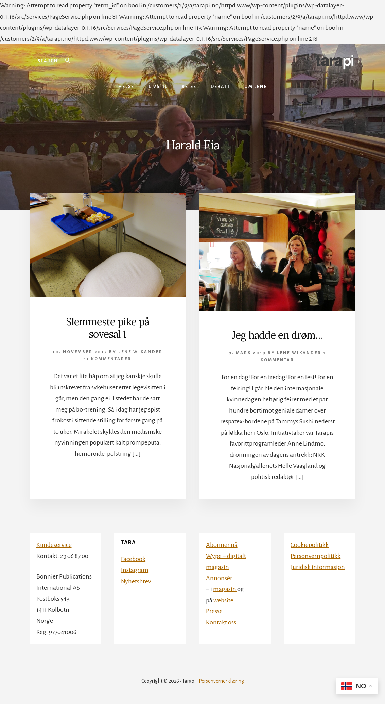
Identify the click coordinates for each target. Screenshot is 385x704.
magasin (225, 589)
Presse (214, 611)
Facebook (133, 559)
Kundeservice (54, 544)
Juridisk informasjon (318, 567)
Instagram (134, 570)
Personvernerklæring (221, 681)
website (223, 600)
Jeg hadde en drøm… (277, 335)
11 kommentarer (108, 359)
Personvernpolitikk (315, 556)
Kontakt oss (221, 622)
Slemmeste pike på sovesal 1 (107, 327)
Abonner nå (222, 544)
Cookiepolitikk (310, 544)
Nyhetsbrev (136, 581)
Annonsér (219, 578)
